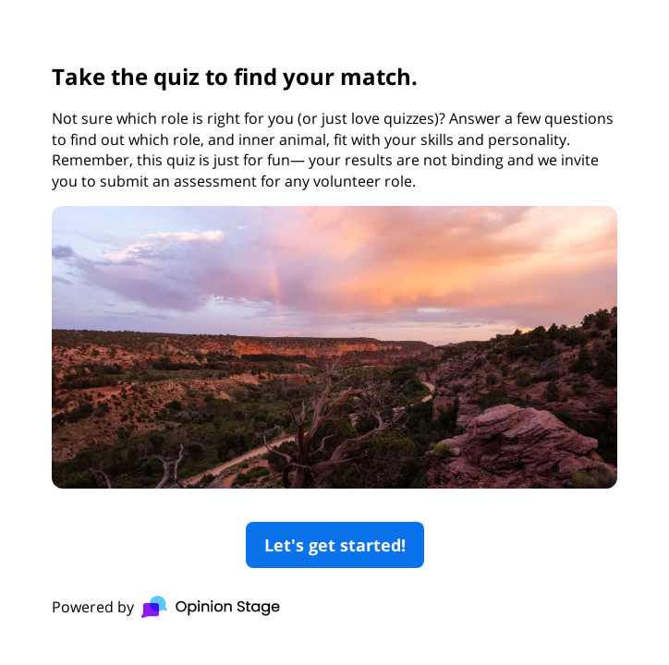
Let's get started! (335, 545)
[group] (334, 332)
